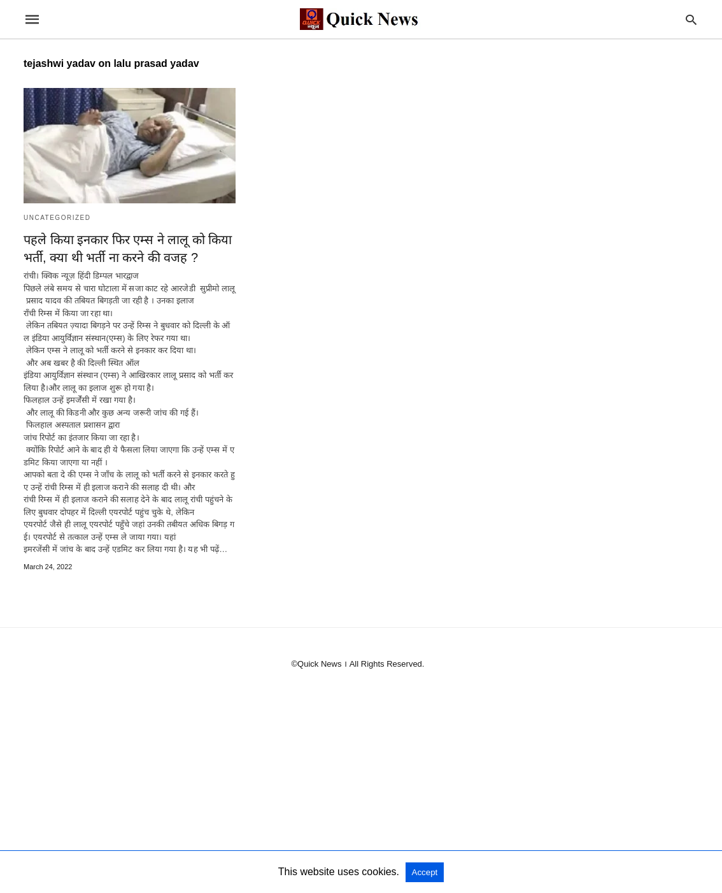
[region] (361, 795)
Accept (425, 872)
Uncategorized (57, 217)
